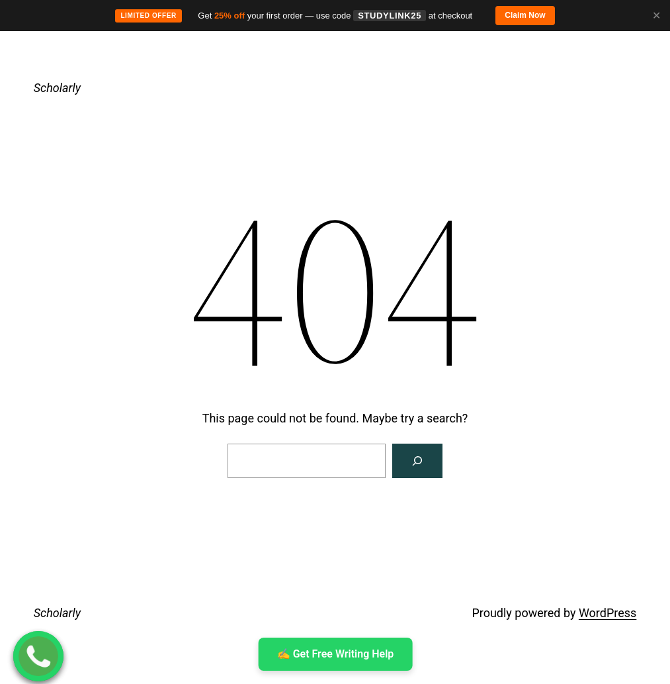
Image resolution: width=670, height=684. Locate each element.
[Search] (417, 461)
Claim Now (525, 15)
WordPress (607, 613)
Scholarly (57, 88)
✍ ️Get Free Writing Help (335, 654)
